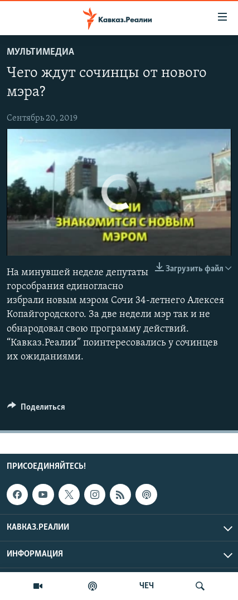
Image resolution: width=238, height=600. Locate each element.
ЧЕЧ (146, 586)
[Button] (36, 409)
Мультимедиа (40, 52)
